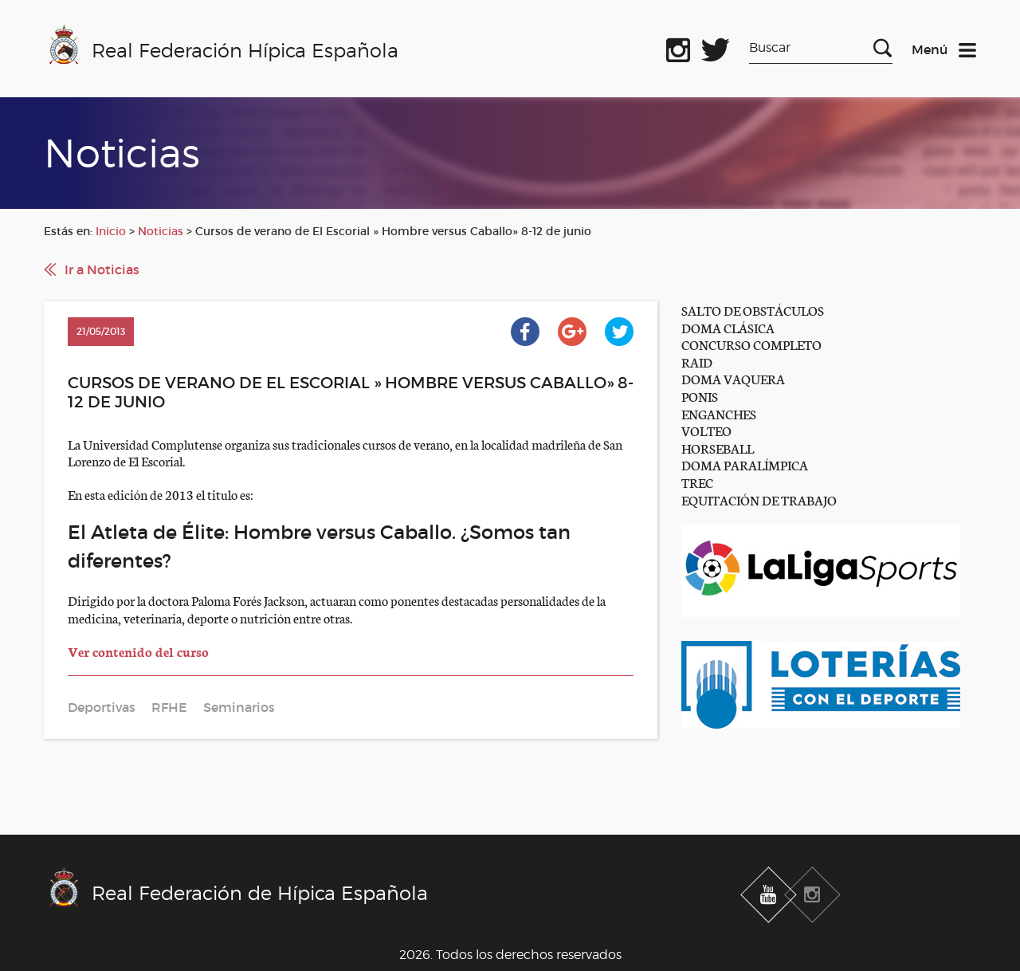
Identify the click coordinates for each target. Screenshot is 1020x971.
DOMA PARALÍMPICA (744, 464)
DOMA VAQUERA (733, 378)
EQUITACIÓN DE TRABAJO (759, 499)
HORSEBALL (717, 447)
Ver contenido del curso (138, 651)
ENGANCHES (718, 413)
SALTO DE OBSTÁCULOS (752, 310)
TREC (697, 482)
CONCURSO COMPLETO (751, 344)
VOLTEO (706, 430)
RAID (696, 361)
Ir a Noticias (102, 269)
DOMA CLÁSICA (728, 327)
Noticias (160, 231)
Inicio (111, 231)
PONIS (699, 396)
